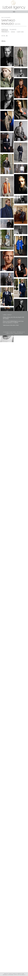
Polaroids (13, 29)
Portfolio (4, 29)
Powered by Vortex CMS (19, 333)
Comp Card (20, 32)
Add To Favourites (5, 17)
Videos (13, 32)
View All (3, 40)
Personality (5, 32)
